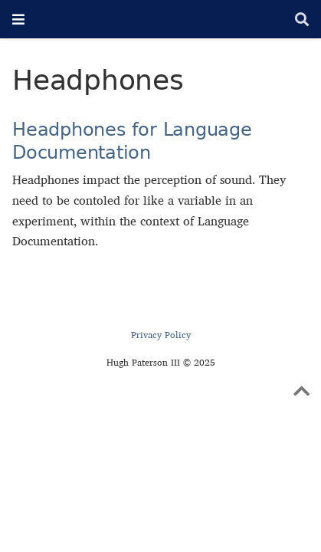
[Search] (302, 19)
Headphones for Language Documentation (131, 140)
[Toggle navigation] (18, 19)
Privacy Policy (161, 334)
